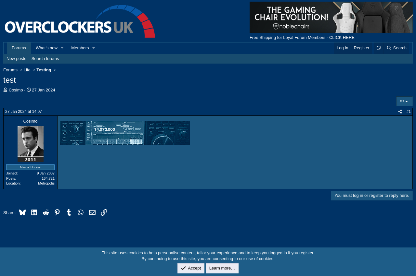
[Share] (400, 111)
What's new (47, 47)
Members (80, 47)
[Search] (396, 48)
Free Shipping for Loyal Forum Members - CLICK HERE (302, 37)
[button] (62, 48)
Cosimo (16, 90)
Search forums (45, 58)
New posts (16, 58)
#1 (409, 111)
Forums (19, 47)
